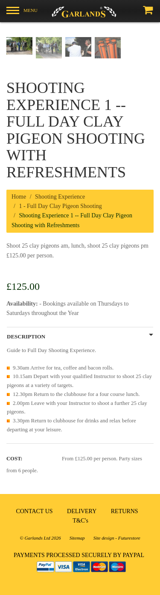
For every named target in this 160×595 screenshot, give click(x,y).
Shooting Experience (60, 197)
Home (19, 197)
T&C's (80, 520)
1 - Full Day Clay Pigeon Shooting (60, 206)
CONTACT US (34, 511)
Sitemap (77, 537)
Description (26, 337)
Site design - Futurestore (116, 537)
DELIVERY (81, 511)
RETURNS (124, 511)
